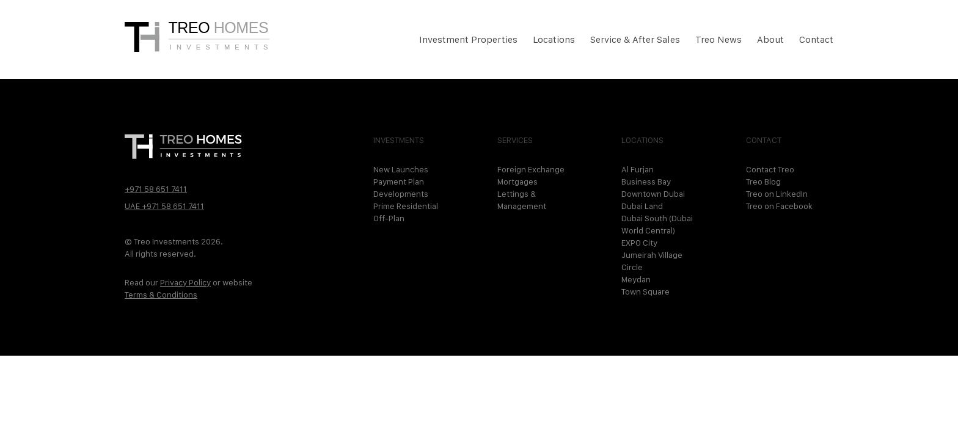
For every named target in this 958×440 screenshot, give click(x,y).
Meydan (636, 279)
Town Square (645, 291)
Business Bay (646, 181)
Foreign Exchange (531, 169)
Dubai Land (642, 206)
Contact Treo (770, 169)
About (770, 39)
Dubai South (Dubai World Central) (657, 224)
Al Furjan (637, 169)
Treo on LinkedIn (777, 194)
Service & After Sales (635, 39)
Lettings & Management (521, 200)
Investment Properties (468, 39)
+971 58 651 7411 (156, 189)
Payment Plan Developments (400, 188)
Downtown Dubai (653, 194)
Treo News (718, 39)
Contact (816, 39)
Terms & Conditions (161, 294)
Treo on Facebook (779, 206)
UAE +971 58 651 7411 (164, 206)
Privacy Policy (185, 282)
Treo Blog (763, 181)
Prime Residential (405, 206)
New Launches (400, 169)
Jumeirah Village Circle (651, 261)
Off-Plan (388, 218)
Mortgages (517, 181)
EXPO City (639, 243)
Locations (554, 39)
